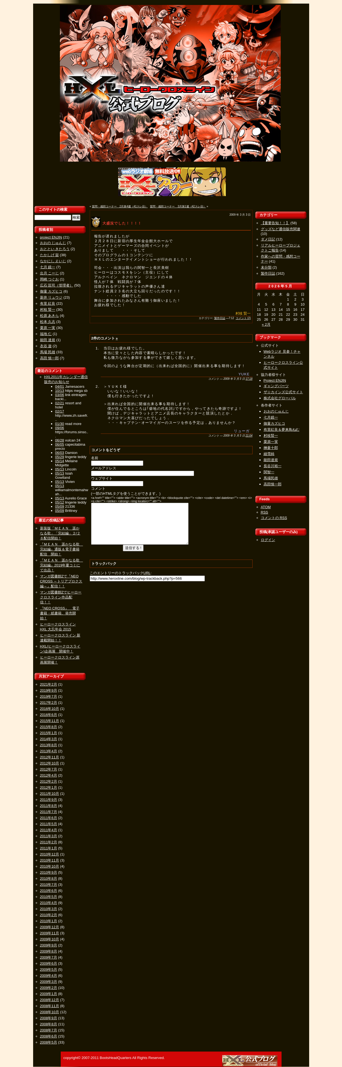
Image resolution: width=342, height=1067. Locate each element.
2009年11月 (49, 933)
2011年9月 (48, 800)
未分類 (266, 267)
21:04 (248, 435)
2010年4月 (48, 903)
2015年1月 (48, 733)
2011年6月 (48, 818)
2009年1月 (48, 994)
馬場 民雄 (47, 352)
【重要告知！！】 (275, 223)
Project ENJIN (275, 380)
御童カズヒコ (274, 423)
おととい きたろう (55, 249)
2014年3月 (48, 739)
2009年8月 (48, 951)
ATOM (266, 507)
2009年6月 (48, 963)
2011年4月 (48, 830)
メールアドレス (103, 468)
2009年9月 (48, 945)
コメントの (274, 518)
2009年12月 (49, 927)
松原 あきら (49, 316)
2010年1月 (48, 921)
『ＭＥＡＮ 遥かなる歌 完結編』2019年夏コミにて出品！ (61, 565)
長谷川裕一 (273, 466)
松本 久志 (47, 322)
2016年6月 (48, 715)
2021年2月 (48, 684)
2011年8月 (48, 806)
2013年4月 (48, 751)
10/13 (59, 391)
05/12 (59, 502)
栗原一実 (271, 442)
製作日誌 (219, 318)
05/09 (59, 506)
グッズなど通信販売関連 (280, 229)
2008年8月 (48, 1024)
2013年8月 (48, 745)
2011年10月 (49, 793)
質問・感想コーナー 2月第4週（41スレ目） (120, 206)
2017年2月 (48, 702)
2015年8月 (48, 727)
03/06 (59, 395)
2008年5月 (48, 1042)
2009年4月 (48, 976)
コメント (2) (243, 318)
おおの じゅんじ (53, 243)
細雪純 (269, 454)
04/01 (59, 386)
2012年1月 (48, 787)
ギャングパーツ (276, 386)
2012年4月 (48, 775)
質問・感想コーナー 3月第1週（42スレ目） (178, 206)
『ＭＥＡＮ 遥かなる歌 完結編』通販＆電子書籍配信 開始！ (61, 549)
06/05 (59, 444)
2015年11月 (49, 721)
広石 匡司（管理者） (56, 285)
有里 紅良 (47, 303)
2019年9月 (48, 690)
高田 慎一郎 (49, 358)
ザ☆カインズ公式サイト (283, 392)
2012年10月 (49, 763)
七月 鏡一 (47, 267)
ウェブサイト (102, 478)
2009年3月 (48, 982)
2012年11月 (49, 757)
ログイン (268, 540)
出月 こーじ (49, 273)
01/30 (59, 424)
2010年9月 (48, 872)
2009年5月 (48, 969)
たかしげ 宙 (49, 255)
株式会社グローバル (280, 398)
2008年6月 (48, 1036)
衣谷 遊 (46, 346)
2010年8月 (48, 878)
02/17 (59, 411)
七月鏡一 (271, 417)
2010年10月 (49, 866)
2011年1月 (48, 848)
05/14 (59, 461)
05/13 (59, 469)
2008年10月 (49, 1012)
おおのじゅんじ (276, 411)
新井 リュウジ (51, 297)
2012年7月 (48, 769)
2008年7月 (48, 1030)
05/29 (59, 457)
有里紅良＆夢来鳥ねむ (281, 429)
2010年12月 (49, 854)
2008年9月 (48, 1018)
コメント (98, 488)
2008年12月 (49, 1000)
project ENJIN (51, 237)
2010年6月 (48, 891)
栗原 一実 (47, 328)
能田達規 (271, 460)
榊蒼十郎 (271, 448)
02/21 (59, 403)
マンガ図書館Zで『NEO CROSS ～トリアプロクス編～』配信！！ (61, 581)
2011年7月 (48, 812)
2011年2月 (48, 842)
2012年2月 (48, 781)
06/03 (59, 453)
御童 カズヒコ (51, 291)
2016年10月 (49, 709)
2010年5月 (48, 897)
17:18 (248, 378)
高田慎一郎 (273, 484)
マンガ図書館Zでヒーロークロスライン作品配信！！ (61, 597)
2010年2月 (48, 915)
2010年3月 (48, 909)
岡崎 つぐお (49, 279)
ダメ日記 (268, 239)
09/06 (59, 428)
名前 (94, 458)
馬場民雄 (271, 478)
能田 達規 (47, 340)
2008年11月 (49, 1006)
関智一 (269, 472)
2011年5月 (48, 824)
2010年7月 (48, 885)
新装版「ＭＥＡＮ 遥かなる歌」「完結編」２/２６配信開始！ (60, 533)
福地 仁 (46, 334)
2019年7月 (48, 696)
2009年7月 (48, 957)
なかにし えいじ (53, 261)
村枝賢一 (271, 436)
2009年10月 (49, 939)
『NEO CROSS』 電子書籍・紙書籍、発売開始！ (59, 613)
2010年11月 (49, 860)
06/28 (59, 440)
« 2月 (266, 324)
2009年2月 (48, 988)
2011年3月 (48, 836)
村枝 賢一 (47, 309)
